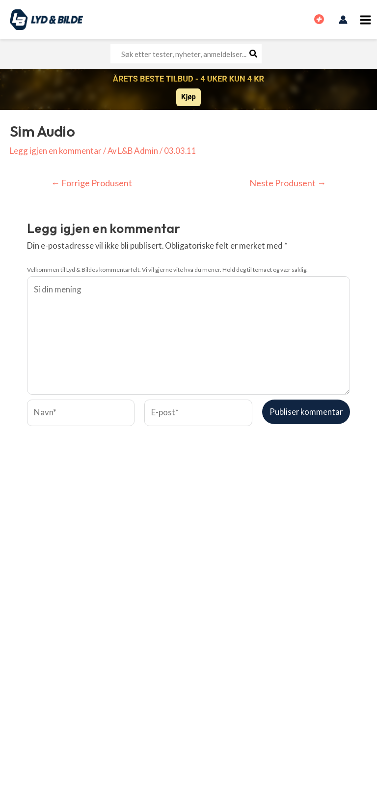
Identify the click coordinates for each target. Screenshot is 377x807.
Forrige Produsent (91, 183)
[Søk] (253, 54)
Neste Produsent (288, 183)
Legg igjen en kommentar (55, 150)
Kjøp (188, 96)
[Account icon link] (343, 19)
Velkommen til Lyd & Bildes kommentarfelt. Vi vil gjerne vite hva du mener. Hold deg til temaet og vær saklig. (167, 269)
